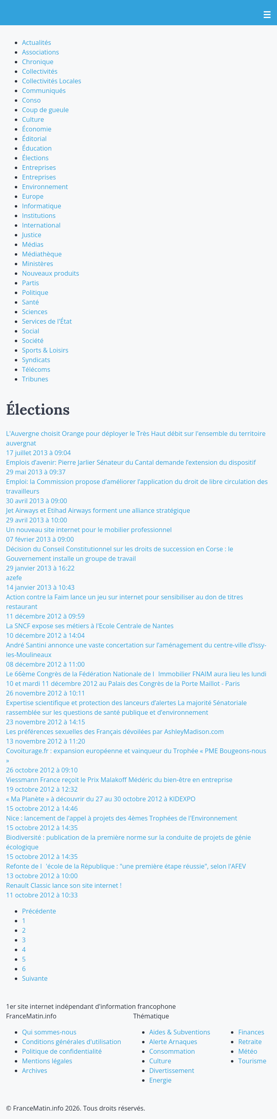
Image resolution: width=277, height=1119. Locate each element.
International (41, 225)
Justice (31, 234)
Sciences (35, 311)
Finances (251, 1032)
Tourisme (252, 1060)
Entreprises (39, 167)
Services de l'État (47, 321)
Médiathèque (42, 254)
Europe (33, 196)
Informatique (41, 206)
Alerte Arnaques (173, 1041)
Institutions (39, 215)
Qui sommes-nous (49, 1032)
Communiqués (44, 90)
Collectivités (40, 71)
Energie (160, 1080)
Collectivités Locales (51, 81)
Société (33, 340)
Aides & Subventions (180, 1032)
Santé (30, 302)
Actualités (36, 42)
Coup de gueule (45, 109)
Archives (34, 1070)
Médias (33, 244)
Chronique (38, 61)
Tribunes (35, 379)
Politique (35, 292)
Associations (40, 52)
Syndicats (36, 359)
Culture (33, 119)
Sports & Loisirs (45, 350)
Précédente (39, 911)
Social (30, 331)
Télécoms (36, 369)
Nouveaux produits (50, 273)
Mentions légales (47, 1060)
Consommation (172, 1051)
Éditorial (34, 138)
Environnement (45, 186)
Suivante (35, 978)
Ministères (37, 263)
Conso (31, 100)
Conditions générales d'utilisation (71, 1041)
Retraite (250, 1041)
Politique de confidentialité (62, 1051)
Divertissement (171, 1070)
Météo (247, 1051)
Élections (35, 157)
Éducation (37, 148)
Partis (30, 282)
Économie (36, 129)
